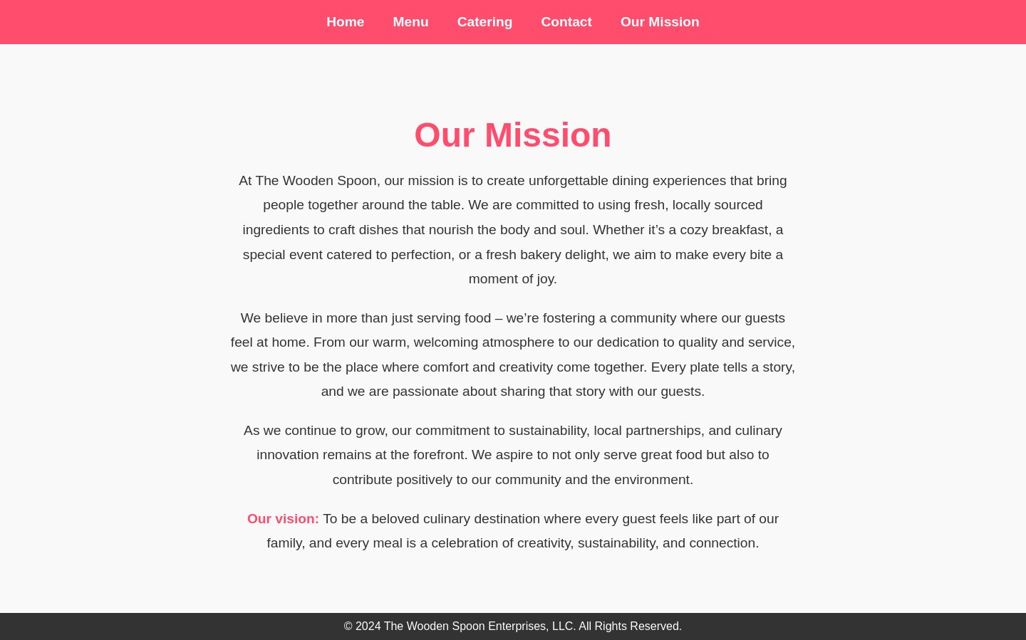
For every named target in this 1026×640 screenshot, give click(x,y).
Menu (411, 21)
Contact (566, 21)
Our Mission (660, 21)
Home (345, 21)
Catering (485, 21)
